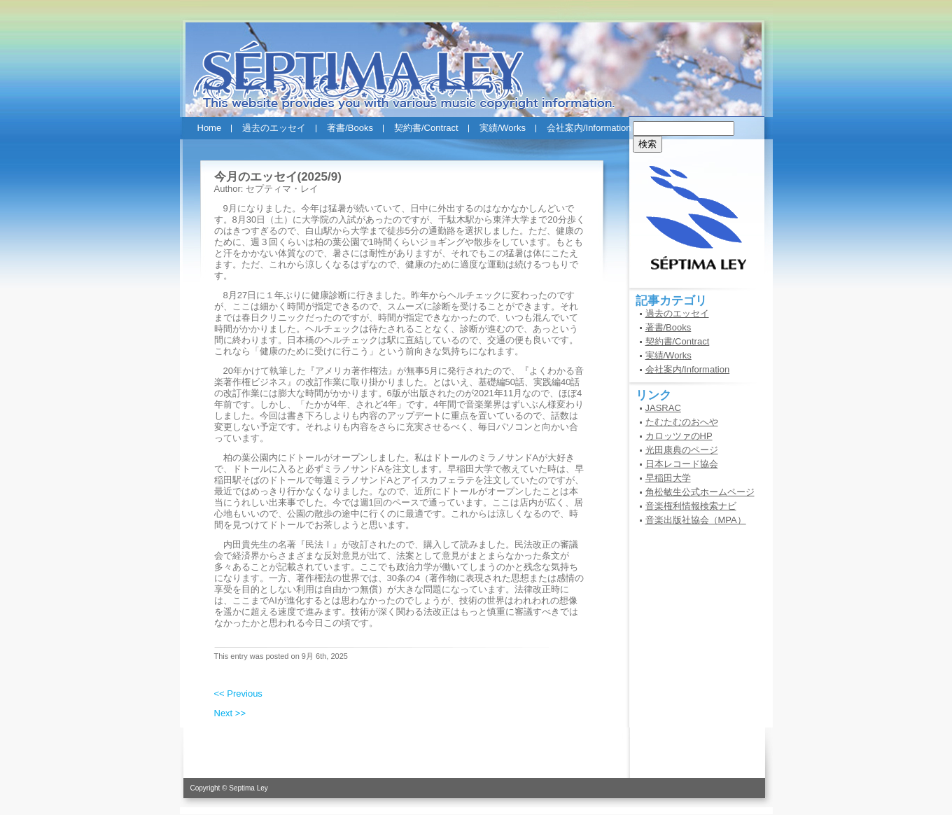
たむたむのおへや (681, 422)
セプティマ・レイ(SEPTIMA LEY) (476, 62)
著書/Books (350, 128)
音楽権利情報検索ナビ (690, 506)
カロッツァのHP (679, 436)
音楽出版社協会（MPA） (695, 520)
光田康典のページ (681, 450)
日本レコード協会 (681, 464)
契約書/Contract (426, 128)
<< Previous (238, 693)
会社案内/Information (589, 128)
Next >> (230, 713)
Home (209, 128)
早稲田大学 (668, 478)
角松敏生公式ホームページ (700, 492)
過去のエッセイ (274, 128)
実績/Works (502, 128)
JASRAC (663, 408)
